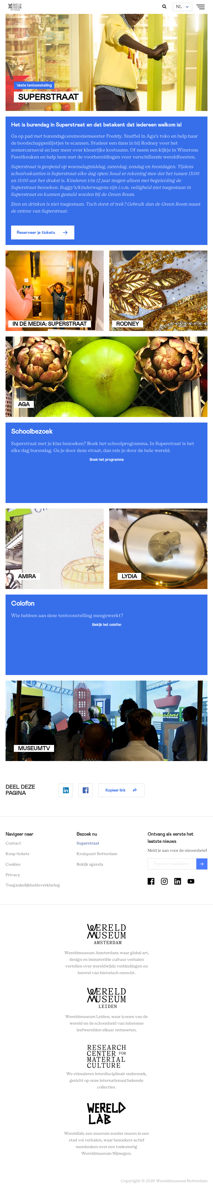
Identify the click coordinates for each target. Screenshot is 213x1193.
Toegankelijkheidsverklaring (33, 885)
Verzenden (201, 864)
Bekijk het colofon (106, 624)
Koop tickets (17, 854)
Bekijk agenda (90, 864)
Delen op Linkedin (66, 790)
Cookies (13, 864)
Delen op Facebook (85, 790)
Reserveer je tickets (36, 232)
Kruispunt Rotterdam (97, 854)
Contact (13, 843)
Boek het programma (107, 459)
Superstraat (88, 843)
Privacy (13, 875)
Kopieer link (115, 790)
